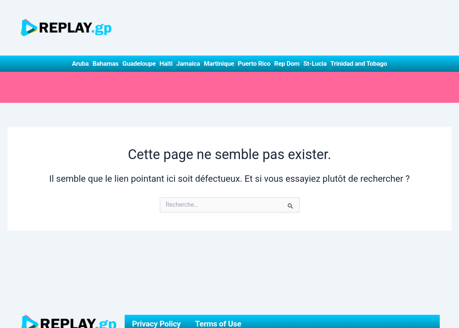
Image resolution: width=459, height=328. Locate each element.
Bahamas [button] (106, 63)
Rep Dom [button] (287, 63)
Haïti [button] (166, 63)
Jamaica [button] (188, 63)
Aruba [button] (80, 63)
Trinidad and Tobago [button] (358, 63)
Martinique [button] (219, 63)
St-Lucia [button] (315, 63)
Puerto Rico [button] (254, 63)
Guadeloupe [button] (139, 63)
